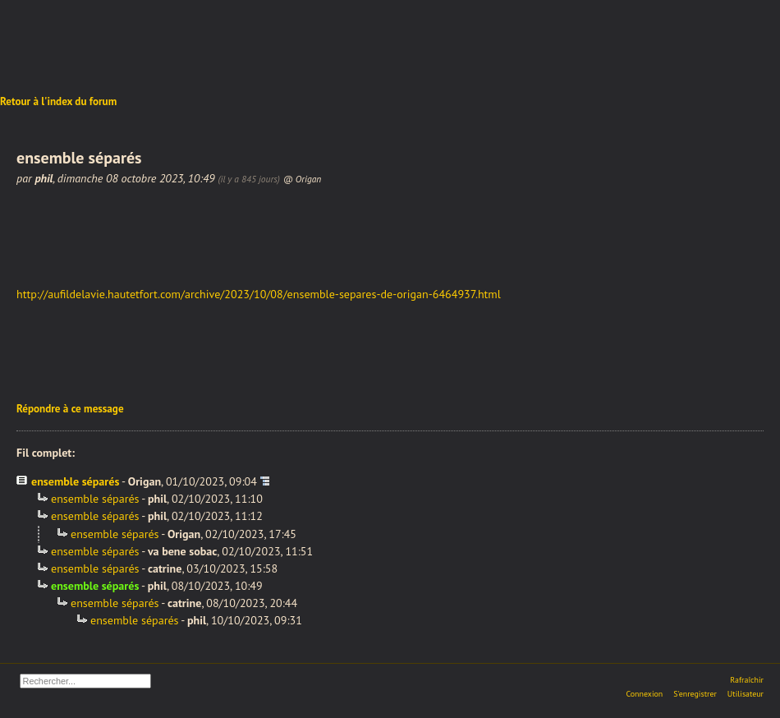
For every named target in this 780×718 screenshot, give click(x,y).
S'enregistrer (695, 693)
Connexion (644, 693)
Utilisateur (745, 693)
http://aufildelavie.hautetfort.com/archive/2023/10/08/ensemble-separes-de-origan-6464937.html (258, 294)
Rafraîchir (747, 679)
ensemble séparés (75, 481)
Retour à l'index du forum (58, 101)
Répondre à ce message (70, 409)
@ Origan (302, 179)
